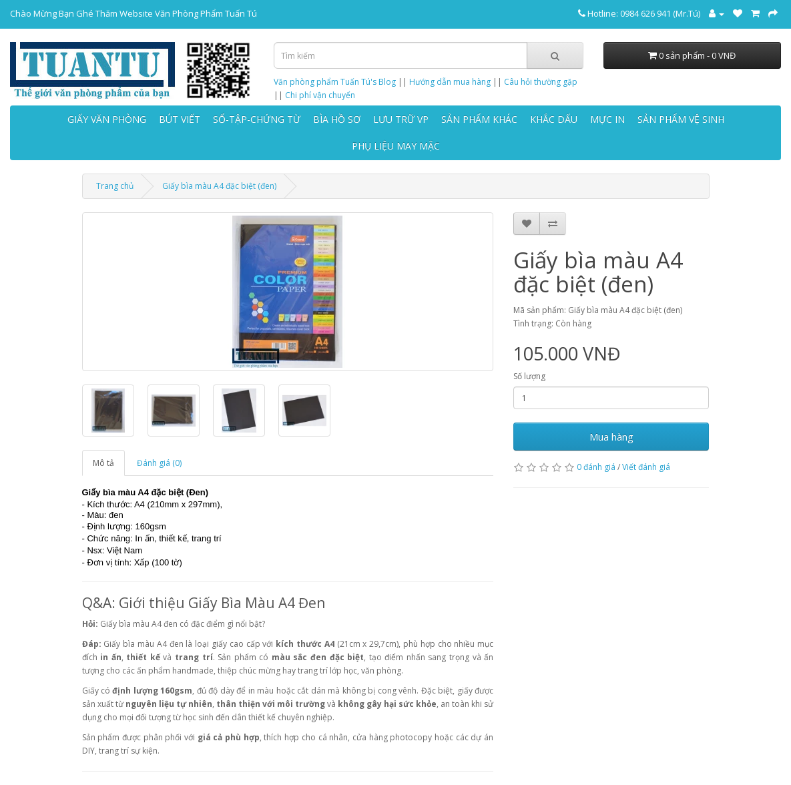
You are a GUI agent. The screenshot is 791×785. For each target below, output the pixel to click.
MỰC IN (607, 119)
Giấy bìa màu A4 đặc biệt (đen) (219, 186)
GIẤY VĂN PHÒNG (106, 119)
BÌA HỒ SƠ (336, 119)
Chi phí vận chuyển (320, 95)
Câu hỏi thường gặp (540, 81)
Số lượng (529, 376)
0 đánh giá (596, 467)
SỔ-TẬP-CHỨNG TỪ (256, 119)
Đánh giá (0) (159, 463)
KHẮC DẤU (553, 119)
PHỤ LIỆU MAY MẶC (396, 146)
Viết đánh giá (646, 467)
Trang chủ (115, 186)
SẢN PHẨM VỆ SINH (680, 119)
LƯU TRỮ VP (401, 119)
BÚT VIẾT (179, 119)
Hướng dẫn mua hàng (450, 81)
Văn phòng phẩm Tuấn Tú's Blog (335, 81)
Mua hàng (611, 436)
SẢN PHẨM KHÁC (479, 119)
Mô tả (103, 463)
